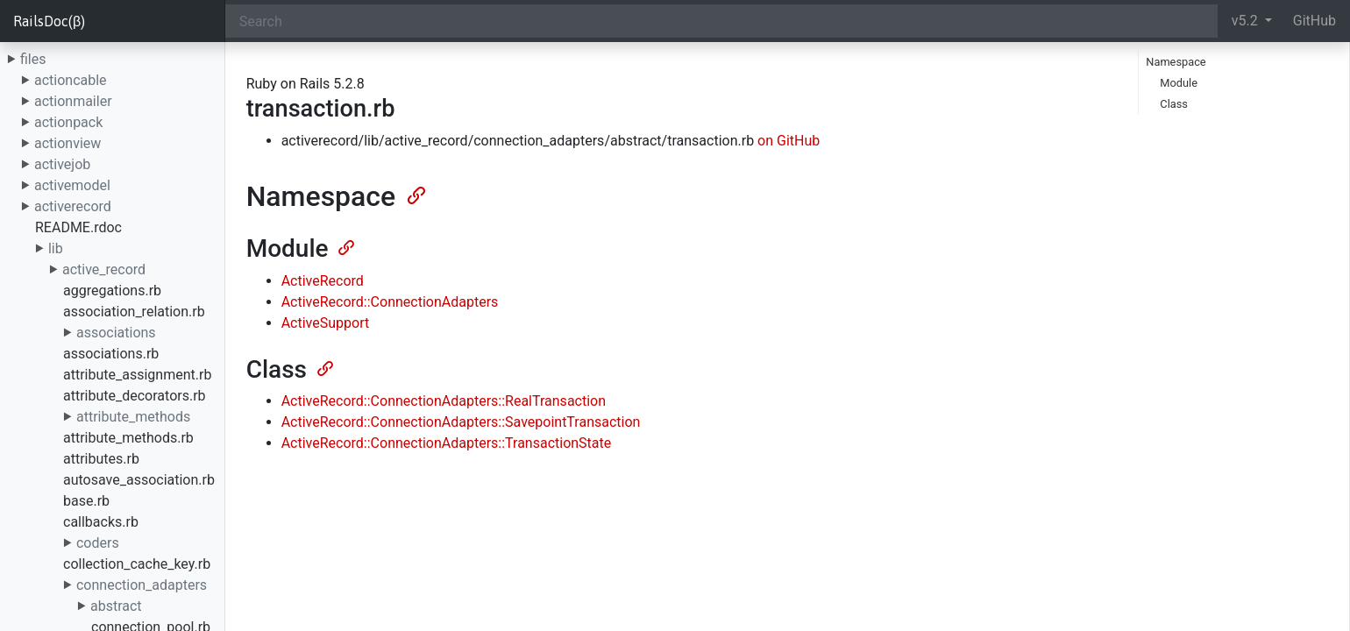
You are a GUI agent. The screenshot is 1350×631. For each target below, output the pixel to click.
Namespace (1175, 61)
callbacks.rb (101, 522)
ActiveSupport (325, 323)
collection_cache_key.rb (136, 564)
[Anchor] (415, 194)
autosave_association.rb (139, 479)
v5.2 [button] (1246, 20)
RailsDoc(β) (49, 21)
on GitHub (788, 140)
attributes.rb (101, 458)
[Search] (721, 21)
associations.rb (111, 353)
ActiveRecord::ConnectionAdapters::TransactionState (446, 443)
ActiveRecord (322, 281)
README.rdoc (78, 227)
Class (1174, 103)
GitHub (1314, 20)
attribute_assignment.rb (137, 374)
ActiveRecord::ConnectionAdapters (390, 302)
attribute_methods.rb (128, 437)
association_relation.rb (134, 311)
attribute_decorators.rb (134, 395)
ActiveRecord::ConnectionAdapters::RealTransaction (443, 401)
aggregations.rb (112, 290)
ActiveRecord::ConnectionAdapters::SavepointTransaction (461, 422)
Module (1178, 82)
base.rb (86, 501)
